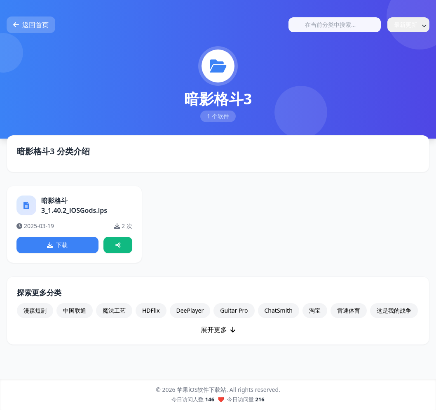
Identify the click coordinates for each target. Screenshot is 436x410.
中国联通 (74, 311)
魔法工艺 (114, 311)
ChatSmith (279, 311)
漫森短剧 (35, 311)
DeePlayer (190, 311)
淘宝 (315, 311)
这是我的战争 (394, 311)
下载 (57, 245)
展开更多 (218, 330)
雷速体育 (348, 311)
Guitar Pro (234, 311)
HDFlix (151, 311)
